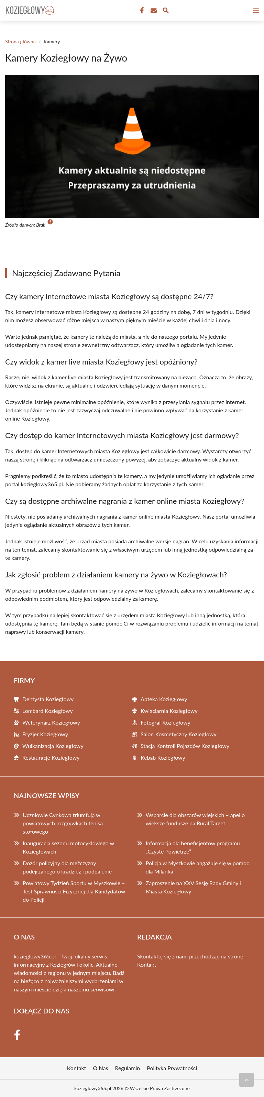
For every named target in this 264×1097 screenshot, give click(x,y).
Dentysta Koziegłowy (48, 699)
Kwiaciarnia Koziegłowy (169, 710)
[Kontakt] (153, 11)
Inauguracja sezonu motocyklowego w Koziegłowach (68, 847)
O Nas (100, 1068)
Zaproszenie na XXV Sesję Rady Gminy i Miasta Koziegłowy (193, 887)
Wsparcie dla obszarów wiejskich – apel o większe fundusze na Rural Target (195, 819)
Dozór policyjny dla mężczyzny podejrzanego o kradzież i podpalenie (67, 867)
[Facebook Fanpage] (141, 11)
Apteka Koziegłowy (164, 699)
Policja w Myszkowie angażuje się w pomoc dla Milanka (197, 867)
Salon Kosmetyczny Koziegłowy (179, 734)
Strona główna (20, 41)
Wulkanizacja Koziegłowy (53, 745)
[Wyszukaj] (166, 11)
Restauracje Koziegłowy (51, 757)
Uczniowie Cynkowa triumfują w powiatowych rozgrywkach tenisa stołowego (63, 823)
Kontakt (146, 964)
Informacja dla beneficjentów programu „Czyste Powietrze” (193, 847)
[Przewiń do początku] (246, 1080)
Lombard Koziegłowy (47, 710)
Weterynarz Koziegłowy (51, 722)
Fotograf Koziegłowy (165, 722)
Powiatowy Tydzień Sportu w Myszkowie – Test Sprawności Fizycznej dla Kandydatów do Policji (74, 891)
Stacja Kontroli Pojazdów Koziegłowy (185, 745)
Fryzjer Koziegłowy (45, 734)
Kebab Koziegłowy (163, 757)
